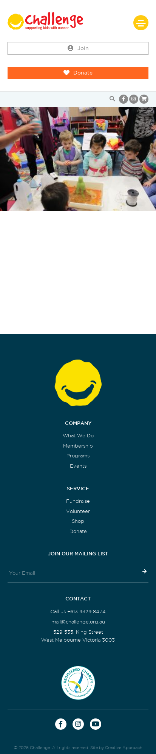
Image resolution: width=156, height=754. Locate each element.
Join (78, 48)
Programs (78, 455)
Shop (78, 521)
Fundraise (78, 501)
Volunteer (78, 511)
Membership (78, 445)
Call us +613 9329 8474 (78, 611)
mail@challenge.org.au (78, 621)
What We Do (78, 435)
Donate (78, 73)
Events (78, 465)
